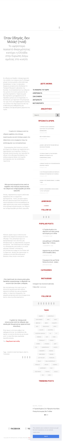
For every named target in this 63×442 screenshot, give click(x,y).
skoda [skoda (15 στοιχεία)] (46, 364)
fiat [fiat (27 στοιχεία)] (47, 337)
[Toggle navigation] (59, 27)
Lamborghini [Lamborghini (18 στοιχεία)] (45, 347)
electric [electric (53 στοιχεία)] (50, 330)
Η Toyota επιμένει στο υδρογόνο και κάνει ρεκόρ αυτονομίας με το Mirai (51, 231)
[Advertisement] (31, 12)
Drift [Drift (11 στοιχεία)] (54, 326)
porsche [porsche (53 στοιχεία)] (51, 357)
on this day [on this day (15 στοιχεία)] (41, 357)
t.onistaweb (42, 287)
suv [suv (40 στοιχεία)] (51, 368)
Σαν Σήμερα (37, 96)
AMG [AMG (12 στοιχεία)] (48, 319)
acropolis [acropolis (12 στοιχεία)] (51, 316)
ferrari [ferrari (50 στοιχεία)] (39, 337)
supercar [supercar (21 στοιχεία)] (43, 368)
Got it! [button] (46, 436)
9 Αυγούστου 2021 (47, 264)
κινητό (26, 352)
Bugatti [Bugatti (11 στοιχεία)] (54, 323)
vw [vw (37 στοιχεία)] (43, 375)
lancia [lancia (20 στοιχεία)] (55, 347)
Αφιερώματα (37, 93)
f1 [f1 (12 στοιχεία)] (56, 333)
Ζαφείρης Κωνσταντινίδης (15, 352)
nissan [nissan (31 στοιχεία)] (51, 354)
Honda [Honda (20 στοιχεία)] (51, 340)
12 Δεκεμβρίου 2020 (48, 245)
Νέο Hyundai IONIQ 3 (45, 136)
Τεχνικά (40, 405)
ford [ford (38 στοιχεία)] (54, 337)
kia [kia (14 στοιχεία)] (36, 347)
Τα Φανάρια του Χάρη (41, 90)
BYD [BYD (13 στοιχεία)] (37, 326)
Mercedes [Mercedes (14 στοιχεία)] (42, 354)
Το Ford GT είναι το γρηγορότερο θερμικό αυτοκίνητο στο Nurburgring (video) (48, 155)
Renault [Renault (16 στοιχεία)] (37, 364)
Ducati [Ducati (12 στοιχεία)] (41, 330)
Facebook (14, 429)
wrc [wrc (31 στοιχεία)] (49, 375)
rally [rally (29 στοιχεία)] (39, 361)
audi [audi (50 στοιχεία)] (55, 319)
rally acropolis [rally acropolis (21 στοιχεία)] (50, 361)
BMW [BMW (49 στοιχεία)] (46, 323)
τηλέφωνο (6, 354)
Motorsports (38, 103)
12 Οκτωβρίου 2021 (47, 236)
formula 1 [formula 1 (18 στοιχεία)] (42, 340)
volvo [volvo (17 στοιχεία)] (56, 371)
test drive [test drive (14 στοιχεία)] (38, 371)
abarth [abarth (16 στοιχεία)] (41, 316)
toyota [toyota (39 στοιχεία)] (47, 371)
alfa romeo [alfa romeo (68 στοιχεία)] (39, 319)
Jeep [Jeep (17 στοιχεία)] (55, 343)
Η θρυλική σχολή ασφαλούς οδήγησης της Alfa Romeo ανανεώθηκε (47, 128)
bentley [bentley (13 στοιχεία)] (38, 323)
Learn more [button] (36, 432)
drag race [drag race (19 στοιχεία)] (46, 326)
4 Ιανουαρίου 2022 (47, 255)
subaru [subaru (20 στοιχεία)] (55, 364)
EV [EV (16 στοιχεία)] (50, 333)
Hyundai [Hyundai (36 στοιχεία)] (47, 343)
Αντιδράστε (37, 100)
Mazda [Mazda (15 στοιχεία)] (51, 350)
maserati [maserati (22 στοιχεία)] (42, 350)
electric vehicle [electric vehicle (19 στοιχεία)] (40, 333)
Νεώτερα (35, 405)
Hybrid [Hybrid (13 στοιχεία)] (38, 343)
